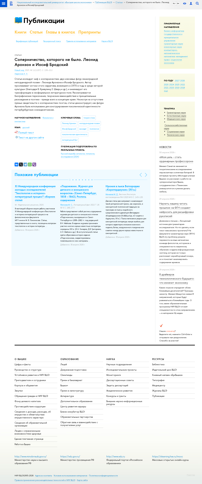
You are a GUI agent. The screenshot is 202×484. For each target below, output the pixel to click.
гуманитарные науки (173, 43)
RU (174, 3)
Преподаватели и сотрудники (30, 380)
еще (166, 90)
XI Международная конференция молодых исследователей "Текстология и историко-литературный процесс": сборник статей (35, 193)
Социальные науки (176, 131)
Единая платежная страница (29, 438)
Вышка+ (64, 385)
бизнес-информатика (174, 30)
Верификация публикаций (27, 41)
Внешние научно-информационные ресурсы (124, 403)
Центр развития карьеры (73, 406)
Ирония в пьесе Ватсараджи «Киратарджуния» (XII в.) (123, 187)
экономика (169, 62)
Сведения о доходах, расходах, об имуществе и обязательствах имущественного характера (33, 414)
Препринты (89, 32)
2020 (171, 87)
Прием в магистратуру (72, 390)
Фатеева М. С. (66, 205)
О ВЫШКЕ (21, 359)
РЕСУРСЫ (158, 359)
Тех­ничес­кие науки (176, 134)
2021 (166, 87)
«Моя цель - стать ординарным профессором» (176, 159)
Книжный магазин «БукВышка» (167, 374)
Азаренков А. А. (21, 74)
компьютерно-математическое (172, 52)
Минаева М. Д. (112, 194)
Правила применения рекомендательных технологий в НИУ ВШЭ (45, 480)
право (167, 59)
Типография (158, 380)
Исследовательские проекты (121, 369)
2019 (177, 87)
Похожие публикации (36, 174)
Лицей (63, 364)
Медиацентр (158, 385)
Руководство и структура (28, 369)
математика (169, 56)
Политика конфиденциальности (103, 475)
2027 (177, 80)
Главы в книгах (60, 32)
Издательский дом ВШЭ (164, 369)
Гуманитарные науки (176, 112)
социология (176, 59)
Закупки (19, 390)
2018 (182, 87)
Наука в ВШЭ (107, 41)
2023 (177, 84)
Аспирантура (67, 395)
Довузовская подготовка (73, 369)
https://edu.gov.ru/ (70, 456)
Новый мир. (20, 70)
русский (26, 127)
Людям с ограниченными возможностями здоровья (28, 432)
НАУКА (110, 359)
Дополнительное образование (76, 401)
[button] (69, 179)
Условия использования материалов (70, 475)
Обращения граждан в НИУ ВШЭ (31, 395)
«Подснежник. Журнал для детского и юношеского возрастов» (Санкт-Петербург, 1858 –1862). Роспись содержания (78, 193)
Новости (165, 147)
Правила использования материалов (81, 41)
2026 (182, 80)
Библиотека (158, 364)
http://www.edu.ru (115, 456)
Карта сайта (82, 480)
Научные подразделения (119, 364)
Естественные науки (176, 115)
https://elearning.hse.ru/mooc (167, 456)
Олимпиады (66, 374)
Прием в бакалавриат (71, 380)
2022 (182, 84)
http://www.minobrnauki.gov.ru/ (31, 456)
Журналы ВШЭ (159, 390)
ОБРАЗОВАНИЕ (69, 359)
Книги (20, 32)
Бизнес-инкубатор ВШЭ (72, 411)
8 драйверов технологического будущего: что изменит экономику (176, 279)
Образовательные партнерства (76, 416)
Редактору (191, 475)
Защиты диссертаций (117, 385)
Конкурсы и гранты (116, 395)
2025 (166, 84)
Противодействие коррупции (30, 406)
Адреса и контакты (43, 475)
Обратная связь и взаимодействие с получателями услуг (79, 424)
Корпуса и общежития (26, 385)
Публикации (43, 20)
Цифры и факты (23, 364)
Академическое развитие (119, 390)
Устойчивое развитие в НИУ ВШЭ (32, 374)
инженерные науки (173, 46)
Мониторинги (113, 374)
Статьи (36, 32)
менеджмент (182, 56)
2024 (171, 84)
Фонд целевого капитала (28, 401)
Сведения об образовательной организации (31, 424)
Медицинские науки (176, 118)
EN (178, 3)
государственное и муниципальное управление (173, 37)
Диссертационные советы (120, 380)
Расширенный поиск (52, 41)
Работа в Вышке (22, 444)
